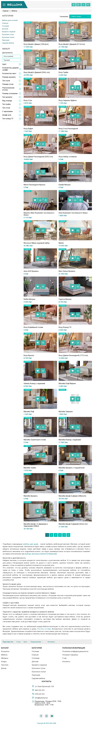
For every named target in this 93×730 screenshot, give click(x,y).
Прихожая (5, 40)
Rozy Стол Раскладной (68, 129)
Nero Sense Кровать (67, 271)
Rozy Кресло (29, 355)
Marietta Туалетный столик (35, 440)
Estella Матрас (65, 185)
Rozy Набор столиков (68, 157)
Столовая (5, 26)
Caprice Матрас (65, 299)
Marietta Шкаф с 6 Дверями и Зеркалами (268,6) (36, 525)
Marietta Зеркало (66, 412)
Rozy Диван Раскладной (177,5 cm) (73, 355)
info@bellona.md (40, 698)
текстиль (40, 629)
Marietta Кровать (31, 496)
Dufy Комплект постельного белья (73, 213)
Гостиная (35, 651)
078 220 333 (38, 694)
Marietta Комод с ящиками (70, 440)
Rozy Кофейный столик (33, 327)
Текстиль (4, 665)
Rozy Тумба (63, 72)
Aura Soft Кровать (31, 271)
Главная (5, 11)
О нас (18, 642)
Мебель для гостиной (10, 20)
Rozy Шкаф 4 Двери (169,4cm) (36, 44)
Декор (3, 668)
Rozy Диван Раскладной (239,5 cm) (38, 157)
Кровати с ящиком (8, 32)
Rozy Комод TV (65, 327)
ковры (48, 629)
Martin (61, 243)
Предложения (36, 642)
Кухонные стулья (8, 37)
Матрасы (4, 658)
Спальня (5, 23)
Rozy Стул (28, 100)
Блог (25, 642)
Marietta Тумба (30, 468)
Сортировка (64, 16)
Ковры (4, 662)
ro (88, 5)
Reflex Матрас (29, 299)
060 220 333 (38, 690)
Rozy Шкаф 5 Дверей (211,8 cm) (72, 44)
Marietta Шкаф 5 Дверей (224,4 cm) (73, 524)
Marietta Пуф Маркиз (67, 383)
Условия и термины (70, 655)
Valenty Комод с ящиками (34, 383)
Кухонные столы (8, 34)
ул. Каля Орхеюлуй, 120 (43, 686)
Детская (5, 29)
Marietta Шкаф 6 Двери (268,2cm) (72, 496)
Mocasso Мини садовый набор (37, 243)
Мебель (4, 655)
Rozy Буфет (28, 129)
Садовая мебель (8, 43)
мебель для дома (30, 544)
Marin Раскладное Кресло (34, 185)
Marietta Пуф (29, 412)
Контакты (51, 642)
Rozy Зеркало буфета (68, 100)
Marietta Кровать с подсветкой (71, 468)
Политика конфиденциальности (75, 651)
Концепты (5, 651)
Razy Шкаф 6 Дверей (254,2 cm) (37, 72)
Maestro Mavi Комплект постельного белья (39, 214)
